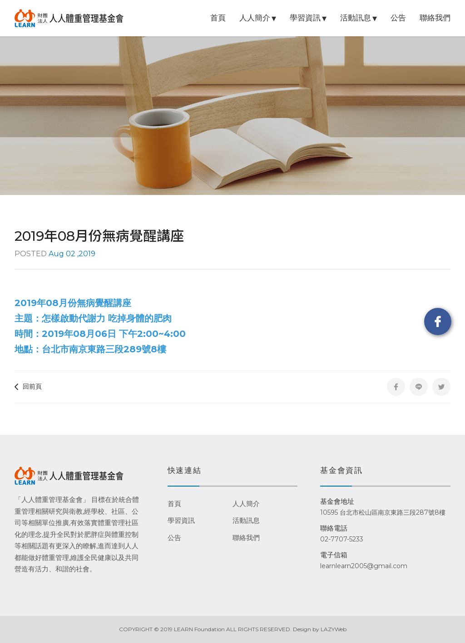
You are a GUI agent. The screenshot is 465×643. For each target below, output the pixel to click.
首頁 (218, 17)
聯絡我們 (435, 17)
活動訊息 (355, 17)
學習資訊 (305, 17)
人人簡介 (254, 17)
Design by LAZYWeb (319, 629)
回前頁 (28, 386)
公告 (398, 17)
